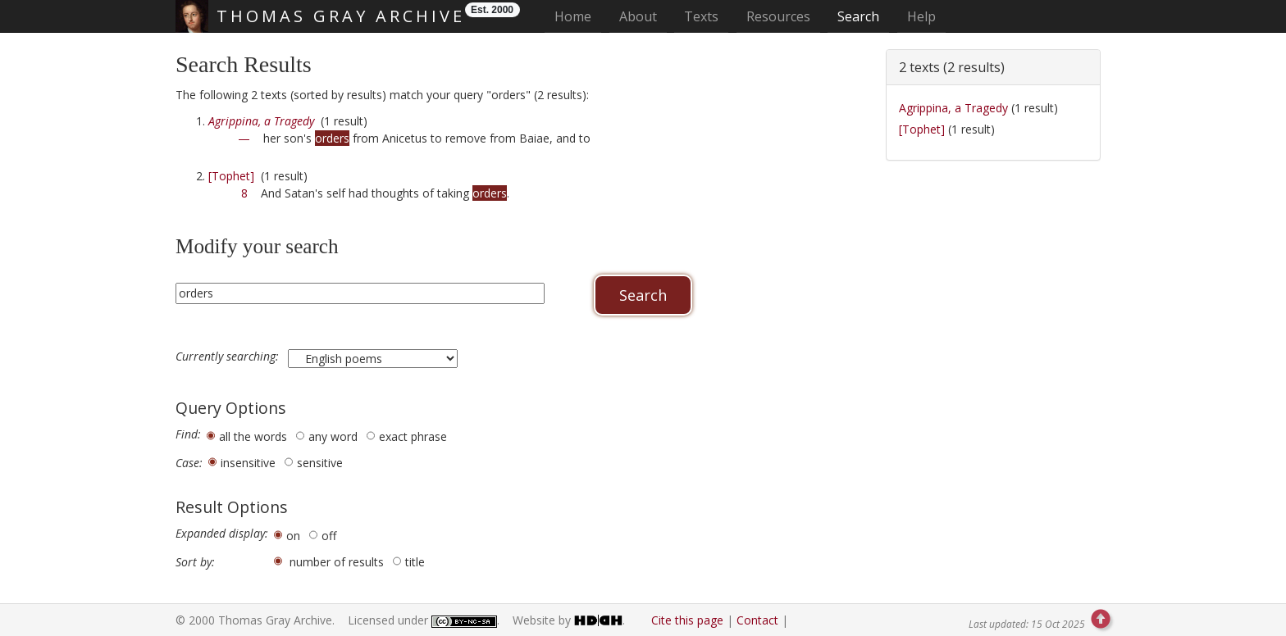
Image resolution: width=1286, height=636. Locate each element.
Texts (701, 16)
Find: (188, 434)
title (415, 562)
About (638, 16)
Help (921, 16)
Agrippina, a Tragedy (953, 108)
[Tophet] (231, 176)
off (329, 535)
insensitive (248, 462)
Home (577, 16)
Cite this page (687, 620)
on (293, 535)
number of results (337, 562)
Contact (757, 620)
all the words (253, 436)
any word (333, 436)
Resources (778, 16)
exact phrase (413, 436)
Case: (189, 463)
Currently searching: (229, 356)
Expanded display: (222, 533)
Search (858, 16)
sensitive (320, 462)
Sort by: (195, 562)
